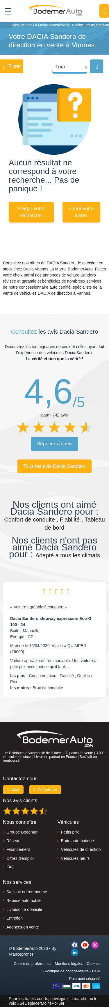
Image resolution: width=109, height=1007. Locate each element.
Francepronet (21, 954)
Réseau (13, 840)
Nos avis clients (20, 800)
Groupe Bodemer (21, 832)
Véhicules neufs (75, 858)
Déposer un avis (54, 443)
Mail (13, 789)
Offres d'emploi (19, 858)
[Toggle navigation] (5, 11)
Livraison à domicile (24, 909)
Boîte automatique (77, 840)
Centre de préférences (32, 963)
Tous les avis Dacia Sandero (54, 466)
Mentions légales (69, 963)
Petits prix (70, 832)
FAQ (10, 867)
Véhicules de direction (81, 849)
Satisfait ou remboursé (26, 892)
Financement (18, 849)
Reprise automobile (24, 900)
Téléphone (45, 789)
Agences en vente (22, 927)
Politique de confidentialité (67, 971)
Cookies (93, 963)
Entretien (14, 918)
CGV (96, 971)
